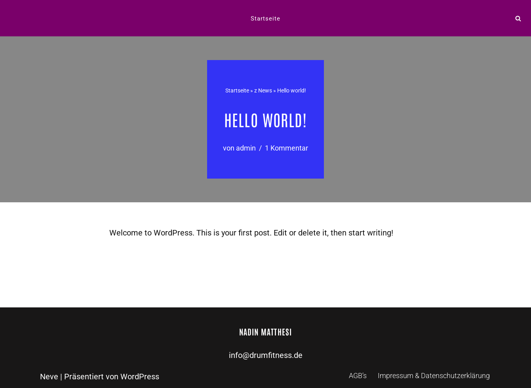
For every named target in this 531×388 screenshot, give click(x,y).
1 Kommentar (286, 148)
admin (246, 148)
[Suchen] (518, 18)
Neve (49, 376)
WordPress (139, 376)
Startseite (266, 18)
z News (263, 90)
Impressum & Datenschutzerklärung (434, 375)
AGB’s (358, 375)
